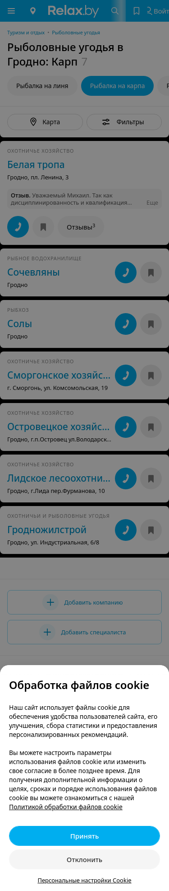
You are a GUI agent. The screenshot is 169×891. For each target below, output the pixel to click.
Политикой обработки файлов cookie (66, 806)
